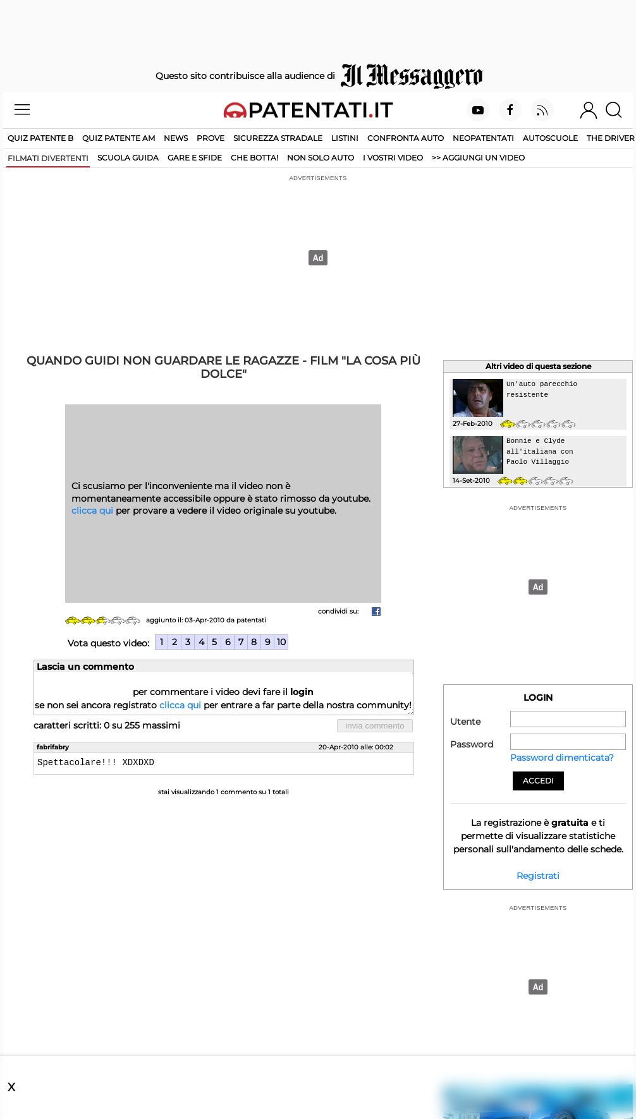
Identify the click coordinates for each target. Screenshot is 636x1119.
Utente (465, 721)
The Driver (611, 138)
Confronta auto (405, 138)
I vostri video (393, 157)
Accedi (538, 780)
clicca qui (92, 510)
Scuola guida (128, 157)
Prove (210, 138)
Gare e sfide (195, 157)
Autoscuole (550, 138)
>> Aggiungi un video (478, 157)
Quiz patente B (40, 138)
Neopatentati (483, 138)
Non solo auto (320, 157)
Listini (344, 138)
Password (471, 744)
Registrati (538, 875)
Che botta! (254, 157)
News (176, 138)
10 (281, 642)
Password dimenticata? (562, 757)
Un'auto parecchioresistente (541, 389)
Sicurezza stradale (277, 138)
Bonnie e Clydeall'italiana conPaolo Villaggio (539, 451)
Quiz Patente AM (118, 138)
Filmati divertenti (48, 158)
